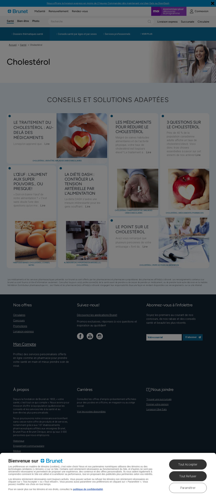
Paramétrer (188, 488)
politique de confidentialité (88, 489)
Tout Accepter (187, 464)
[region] (108, 475)
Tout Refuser (187, 476)
